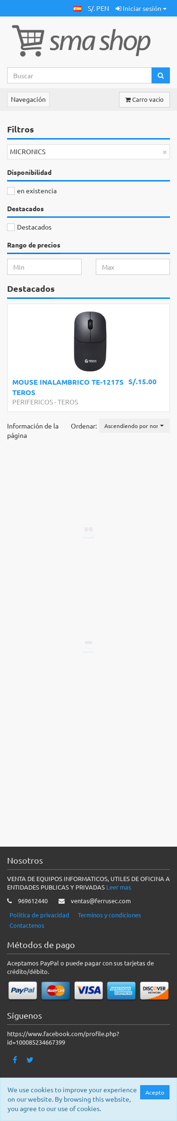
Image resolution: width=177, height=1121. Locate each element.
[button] (77, 8)
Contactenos (26, 926)
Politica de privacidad (39, 915)
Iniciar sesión (141, 8)
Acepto (154, 1092)
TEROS (68, 401)
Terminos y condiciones (109, 915)
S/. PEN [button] (98, 8)
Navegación (28, 99)
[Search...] (79, 75)
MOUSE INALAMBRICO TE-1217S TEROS (68, 386)
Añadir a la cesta (96, 763)
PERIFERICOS (32, 401)
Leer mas (118, 887)
